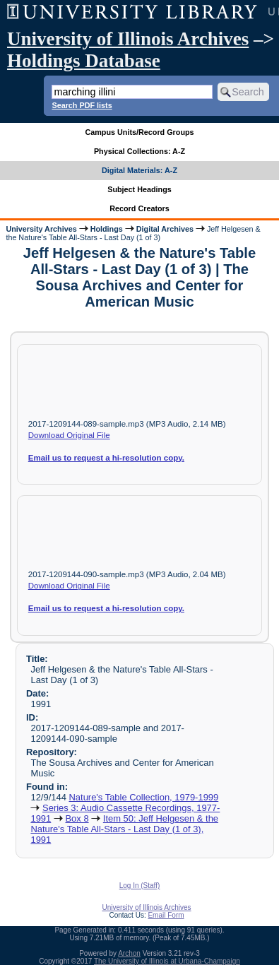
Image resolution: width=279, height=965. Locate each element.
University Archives (41, 229)
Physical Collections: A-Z (139, 151)
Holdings (106, 229)
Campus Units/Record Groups (139, 132)
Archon (129, 953)
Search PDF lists (82, 105)
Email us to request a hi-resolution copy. (106, 458)
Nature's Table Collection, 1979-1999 (143, 797)
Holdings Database (83, 60)
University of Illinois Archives (128, 38)
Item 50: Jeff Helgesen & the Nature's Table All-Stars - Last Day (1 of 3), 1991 (124, 829)
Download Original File (69, 435)
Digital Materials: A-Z (139, 170)
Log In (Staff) (139, 885)
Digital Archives (165, 229)
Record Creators (139, 208)
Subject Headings (139, 189)
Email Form (166, 915)
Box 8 (76, 818)
